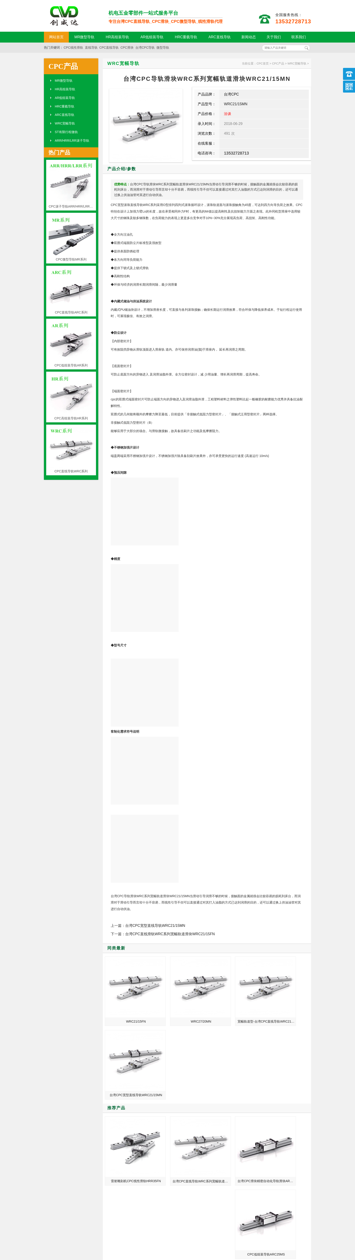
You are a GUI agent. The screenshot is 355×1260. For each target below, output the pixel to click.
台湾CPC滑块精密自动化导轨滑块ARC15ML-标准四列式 (234, 1081)
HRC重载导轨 (186, 37)
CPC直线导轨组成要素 (117, 1171)
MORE (165, 1114)
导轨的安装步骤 (251, 1158)
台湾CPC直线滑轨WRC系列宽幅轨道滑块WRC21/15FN (170, 934)
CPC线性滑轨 (73, 47)
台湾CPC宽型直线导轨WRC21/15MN (155, 926)
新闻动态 (248, 37)
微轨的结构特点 (251, 1133)
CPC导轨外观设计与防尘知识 (121, 1165)
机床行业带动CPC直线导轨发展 (123, 1146)
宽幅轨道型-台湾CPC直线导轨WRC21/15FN (234, 1008)
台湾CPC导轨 (145, 47)
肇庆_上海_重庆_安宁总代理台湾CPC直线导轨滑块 (264, 1171)
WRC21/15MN (235, 104)
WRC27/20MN (181, 1008)
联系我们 (298, 37)
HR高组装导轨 (117, 37)
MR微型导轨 (84, 37)
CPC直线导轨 (109, 47)
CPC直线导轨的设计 (254, 1146)
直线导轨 (91, 47)
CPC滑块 (127, 47)
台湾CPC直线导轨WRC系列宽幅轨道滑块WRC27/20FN (182, 1081)
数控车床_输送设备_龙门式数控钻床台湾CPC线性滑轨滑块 (125, 1133)
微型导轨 (162, 47)
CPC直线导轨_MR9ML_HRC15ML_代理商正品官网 (125, 1127)
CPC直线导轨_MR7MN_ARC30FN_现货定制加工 (264, 1152)
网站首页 (56, 37)
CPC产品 (63, 66)
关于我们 (273, 37)
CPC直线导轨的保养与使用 (259, 1127)
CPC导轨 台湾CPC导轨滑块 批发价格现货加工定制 (125, 1152)
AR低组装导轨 (151, 37)
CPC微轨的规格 (251, 1165)
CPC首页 (263, 63)
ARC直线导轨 (220, 37)
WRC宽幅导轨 (65, 123)
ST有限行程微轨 (66, 132)
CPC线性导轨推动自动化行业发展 (125, 1158)
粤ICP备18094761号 (247, 1242)
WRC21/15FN (129, 1008)
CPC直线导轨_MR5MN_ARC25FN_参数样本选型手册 (125, 1139)
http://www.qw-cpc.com (258, 1234)
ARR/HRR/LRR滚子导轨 (72, 140)
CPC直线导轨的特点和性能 (259, 1139)
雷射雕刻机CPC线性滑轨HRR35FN (130, 1081)
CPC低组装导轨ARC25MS (286, 1081)
